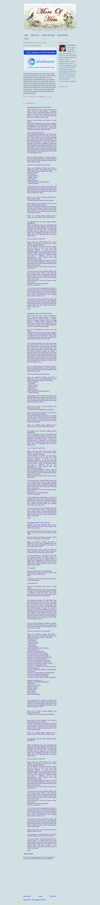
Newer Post (26, 896)
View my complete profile (67, 81)
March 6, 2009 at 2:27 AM (43, 107)
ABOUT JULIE (35, 35)
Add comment (28, 854)
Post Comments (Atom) (38, 900)
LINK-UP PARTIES (62, 35)
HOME (26, 35)
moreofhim (71, 45)
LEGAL (26, 38)
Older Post (53, 896)
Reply (29, 309)
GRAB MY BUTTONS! (48, 35)
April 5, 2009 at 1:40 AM (42, 522)
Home (40, 896)
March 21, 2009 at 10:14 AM (43, 313)
